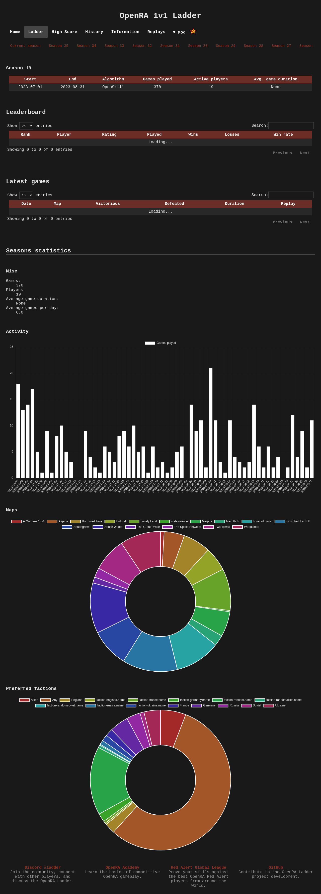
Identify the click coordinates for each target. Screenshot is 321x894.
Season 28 (253, 46)
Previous (282, 153)
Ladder (36, 32)
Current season (25, 46)
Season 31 (170, 46)
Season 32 (142, 46)
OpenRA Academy (122, 867)
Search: (283, 125)
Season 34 (86, 46)
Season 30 (198, 46)
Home (15, 32)
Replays (156, 32)
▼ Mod (179, 32)
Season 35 (58, 46)
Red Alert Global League (198, 867)
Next (305, 153)
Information (125, 32)
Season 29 (225, 46)
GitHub (276, 867)
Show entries (29, 126)
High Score (64, 32)
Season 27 (281, 46)
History (94, 32)
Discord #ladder (43, 867)
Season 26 (309, 46)
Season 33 (114, 46)
